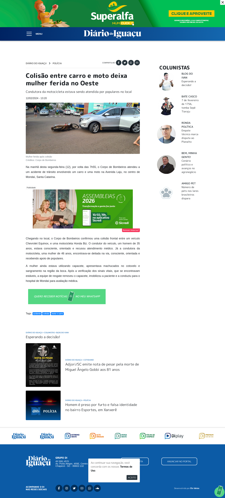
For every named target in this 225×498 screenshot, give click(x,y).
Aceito (132, 477)
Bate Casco (189, 96)
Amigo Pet (189, 183)
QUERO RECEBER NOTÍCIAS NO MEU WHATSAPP (67, 296)
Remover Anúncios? (131, 230)
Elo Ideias (194, 488)
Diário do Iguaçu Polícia (78, 400)
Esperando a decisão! (43, 336)
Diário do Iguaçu (36, 63)
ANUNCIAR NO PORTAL (179, 461)
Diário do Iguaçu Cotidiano (79, 360)
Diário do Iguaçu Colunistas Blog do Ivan (47, 332)
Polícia (57, 63)
